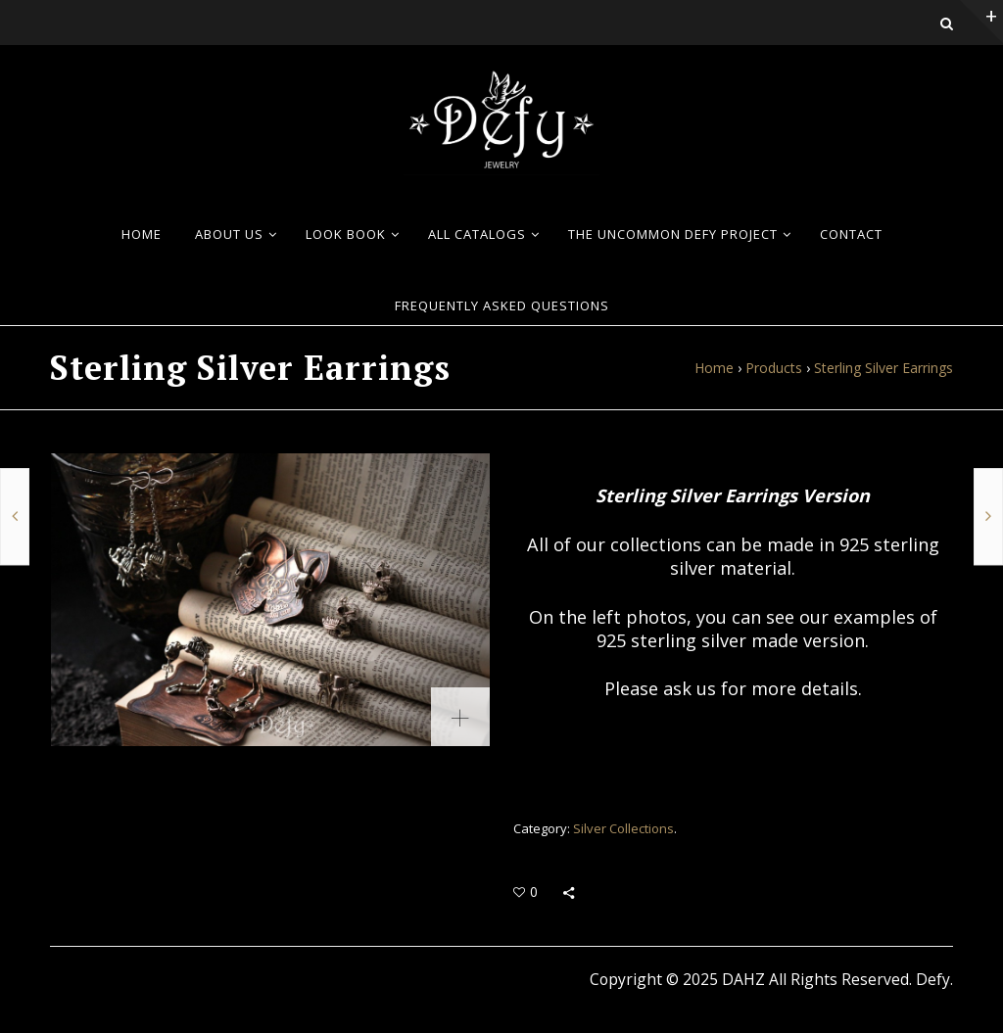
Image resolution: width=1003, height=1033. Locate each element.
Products (773, 367)
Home (714, 367)
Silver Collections (623, 828)
